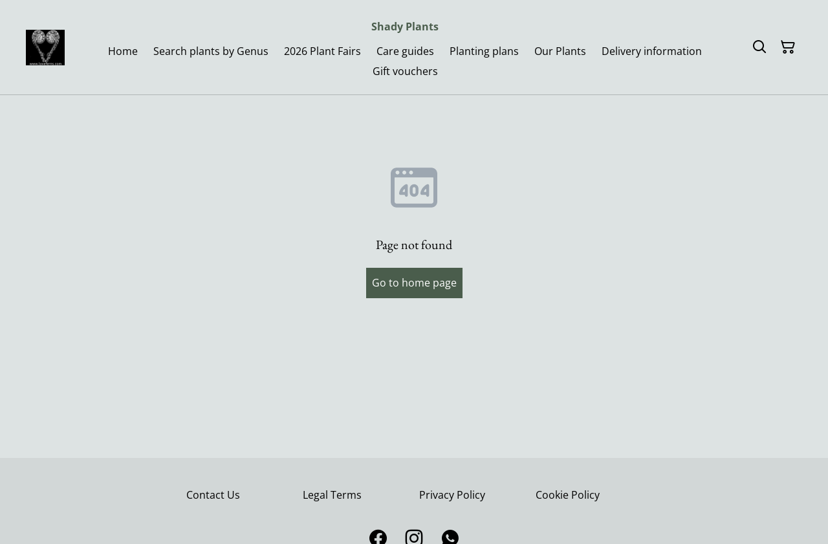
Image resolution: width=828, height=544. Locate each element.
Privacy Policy (452, 495)
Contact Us (213, 495)
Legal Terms (332, 495)
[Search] (759, 47)
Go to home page (414, 283)
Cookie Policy (568, 495)
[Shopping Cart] (788, 47)
